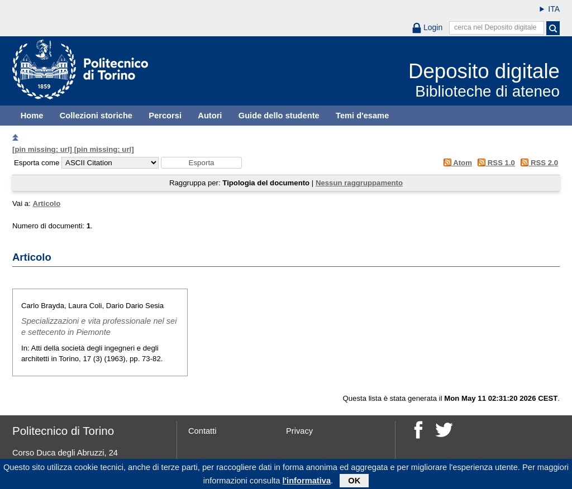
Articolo (46, 203)
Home (32, 115)
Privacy (299, 430)
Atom (455, 163)
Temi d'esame (362, 115)
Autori (210, 115)
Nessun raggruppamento (359, 183)
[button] (201, 163)
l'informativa (307, 482)
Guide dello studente (279, 115)
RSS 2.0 (537, 163)
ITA (554, 8)
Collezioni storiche (96, 115)
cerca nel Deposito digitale (495, 27)
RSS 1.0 (494, 163)
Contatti (202, 430)
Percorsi (165, 115)
